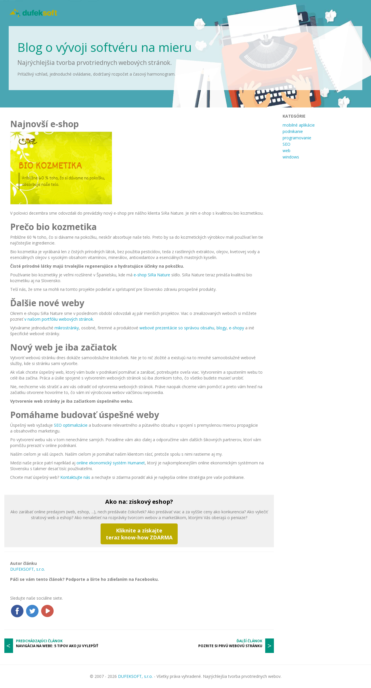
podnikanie (293, 131)
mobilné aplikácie (299, 125)
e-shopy (236, 328)
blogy (222, 328)
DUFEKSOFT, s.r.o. (27, 569)
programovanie (297, 137)
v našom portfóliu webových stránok (58, 319)
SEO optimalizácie (71, 425)
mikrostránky (66, 328)
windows (291, 157)
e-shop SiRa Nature (152, 275)
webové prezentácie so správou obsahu (176, 328)
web (286, 150)
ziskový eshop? (151, 501)
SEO (286, 144)
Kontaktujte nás (75, 477)
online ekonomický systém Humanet (111, 463)
